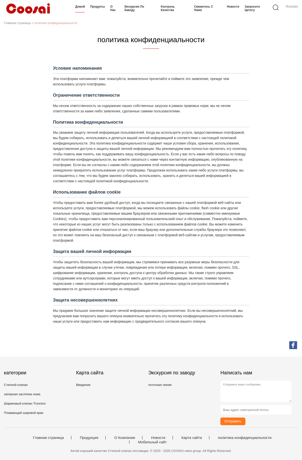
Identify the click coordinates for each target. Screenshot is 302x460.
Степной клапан (16, 385)
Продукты (97, 6)
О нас (113, 8)
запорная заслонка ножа (22, 394)
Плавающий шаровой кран (23, 413)
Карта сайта (191, 437)
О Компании (124, 437)
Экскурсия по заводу (134, 8)
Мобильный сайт (152, 442)
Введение (83, 385)
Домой (80, 6)
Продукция (89, 437)
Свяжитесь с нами (203, 8)
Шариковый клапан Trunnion (25, 403)
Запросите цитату (252, 8)
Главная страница (48, 437)
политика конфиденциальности (245, 437)
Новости (233, 6)
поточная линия (160, 385)
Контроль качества (168, 8)
